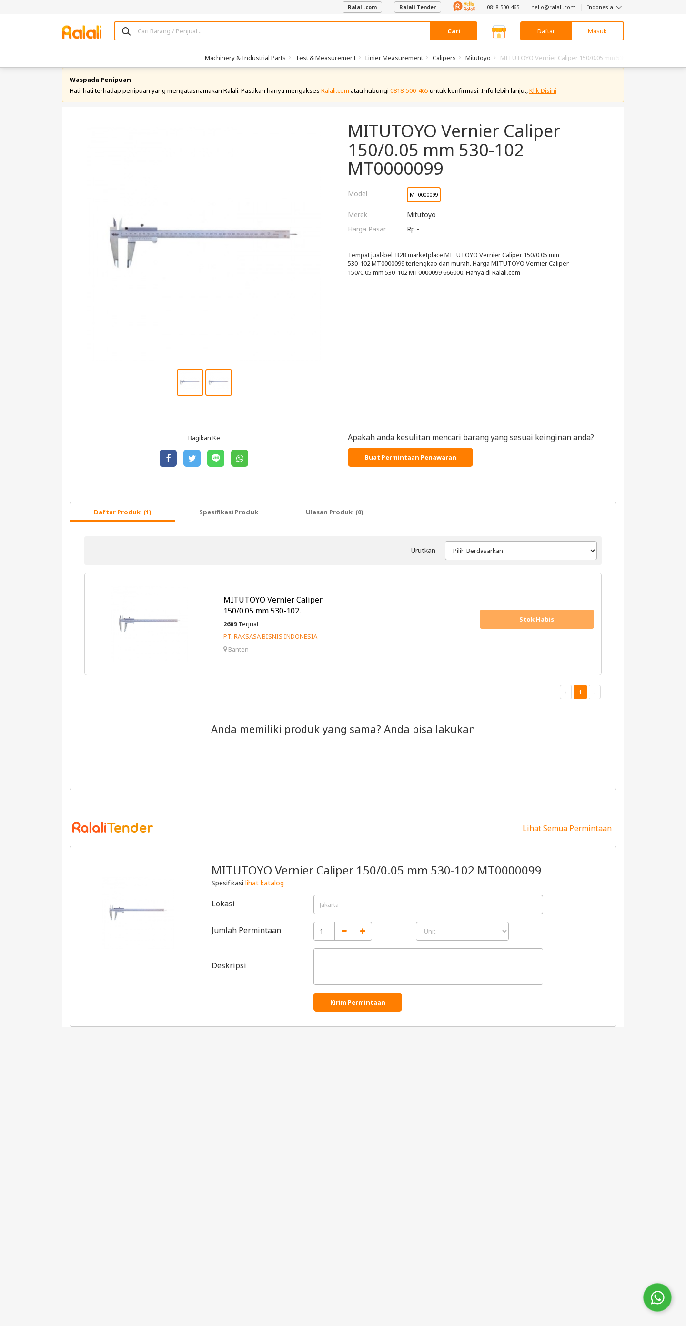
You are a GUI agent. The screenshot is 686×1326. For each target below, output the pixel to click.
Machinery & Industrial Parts (245, 57)
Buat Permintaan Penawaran (410, 466)
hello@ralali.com (553, 6)
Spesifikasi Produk (228, 521)
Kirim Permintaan (357, 1011)
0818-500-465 (503, 6)
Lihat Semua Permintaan (567, 838)
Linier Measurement (394, 57)
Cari (453, 31)
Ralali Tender (417, 6)
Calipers (444, 57)
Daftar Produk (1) (122, 521)
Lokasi (223, 913)
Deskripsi (229, 975)
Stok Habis (536, 628)
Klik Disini (542, 100)
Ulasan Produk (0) (334, 521)
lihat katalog (264, 892)
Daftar (546, 31)
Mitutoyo (478, 57)
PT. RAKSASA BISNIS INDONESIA (270, 646)
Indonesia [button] (605, 6)
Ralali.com (362, 6)
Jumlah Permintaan (246, 939)
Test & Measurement (325, 57)
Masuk (597, 31)
